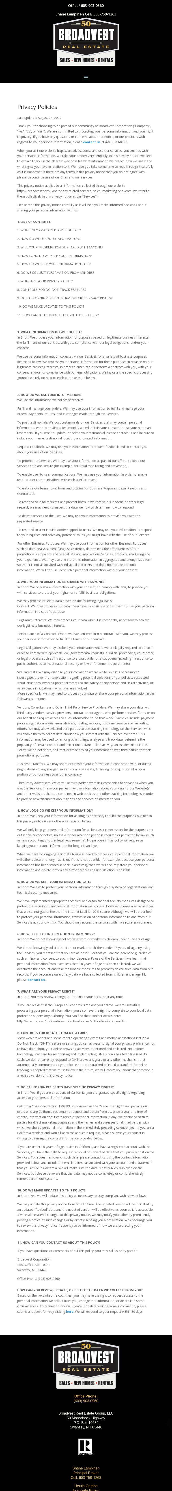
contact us (92, 142)
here (69, 1311)
